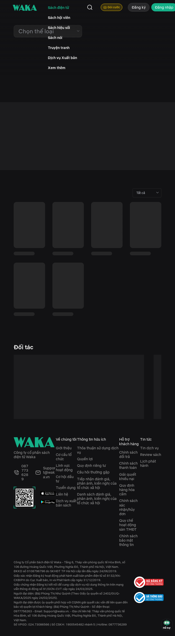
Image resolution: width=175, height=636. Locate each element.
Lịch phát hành (148, 463)
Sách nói (55, 37)
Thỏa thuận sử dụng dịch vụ (97, 450)
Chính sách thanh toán (128, 465)
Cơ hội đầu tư (65, 478)
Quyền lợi (85, 459)
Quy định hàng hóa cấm (127, 489)
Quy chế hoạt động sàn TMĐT (128, 524)
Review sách (150, 454)
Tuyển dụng (66, 487)
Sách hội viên (59, 17)
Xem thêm (56, 67)
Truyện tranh (58, 47)
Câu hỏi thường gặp (93, 472)
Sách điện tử (58, 7)
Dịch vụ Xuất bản (62, 57)
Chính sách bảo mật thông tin (128, 540)
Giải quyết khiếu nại (127, 476)
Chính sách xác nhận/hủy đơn (128, 507)
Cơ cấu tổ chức (64, 456)
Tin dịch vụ (149, 448)
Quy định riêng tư (91, 465)
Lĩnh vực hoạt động (64, 467)
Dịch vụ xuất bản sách (66, 503)
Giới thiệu (64, 448)
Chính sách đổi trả (128, 454)
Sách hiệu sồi (59, 27)
